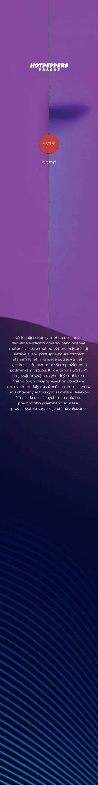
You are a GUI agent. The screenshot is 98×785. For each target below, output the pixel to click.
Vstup (49, 143)
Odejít (49, 163)
